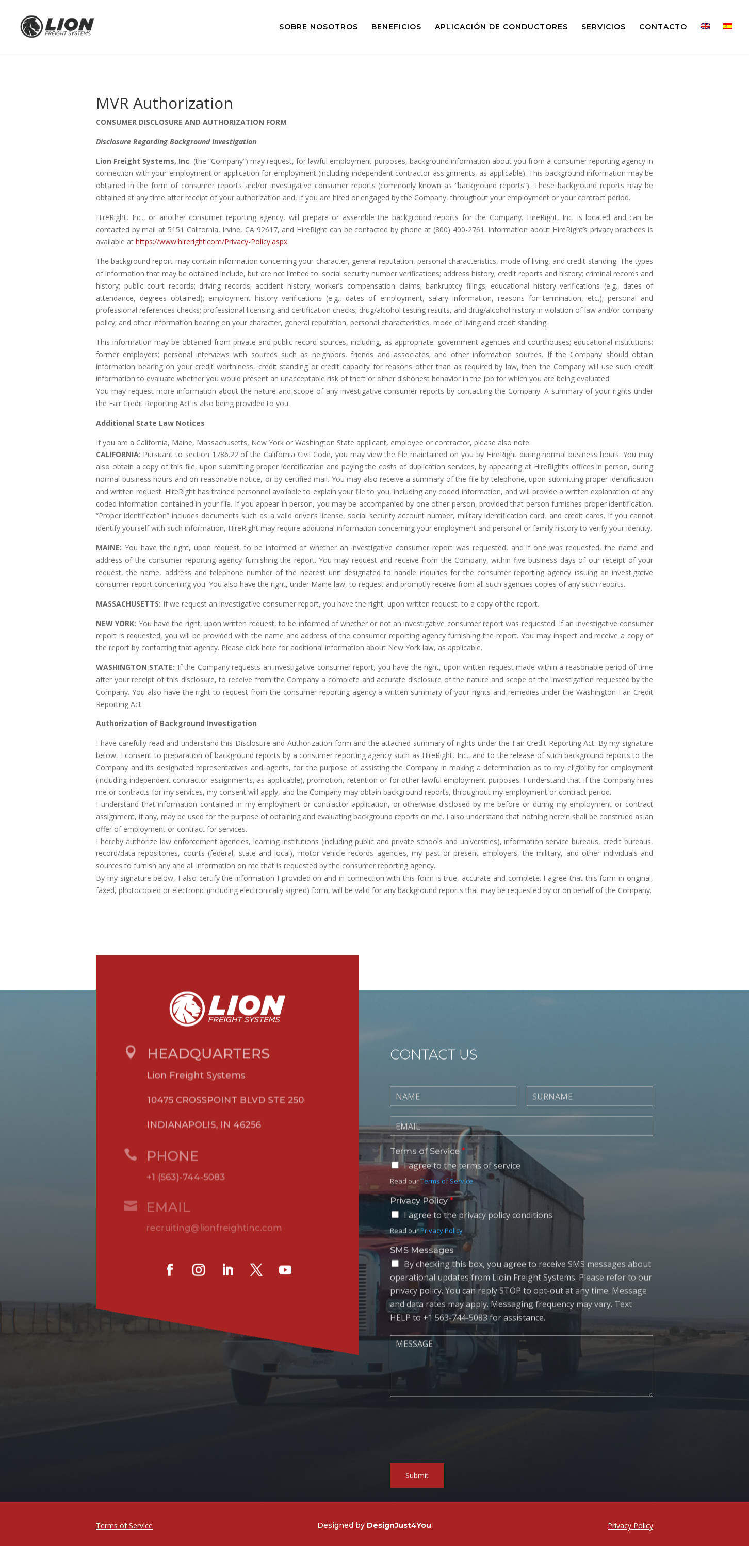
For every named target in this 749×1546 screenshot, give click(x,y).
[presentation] (468, 1459)
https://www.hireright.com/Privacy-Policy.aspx (211, 241)
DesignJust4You (399, 1525)
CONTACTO (663, 27)
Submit (417, 1489)
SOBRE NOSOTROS (318, 27)
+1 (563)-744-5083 (182, 1190)
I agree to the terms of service (462, 1179)
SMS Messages (422, 1263)
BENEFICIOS (396, 27)
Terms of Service (427, 1165)
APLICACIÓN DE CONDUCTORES (501, 27)
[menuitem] (705, 38)
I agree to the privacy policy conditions (478, 1228)
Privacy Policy (421, 1214)
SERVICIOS (603, 27)
